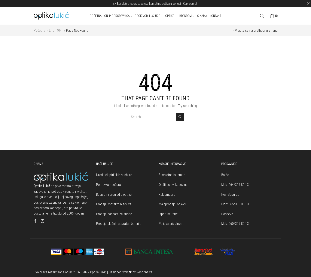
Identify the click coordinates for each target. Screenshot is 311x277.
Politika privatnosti (171, 224)
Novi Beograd (230, 195)
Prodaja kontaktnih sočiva (113, 204)
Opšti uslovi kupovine (173, 185)
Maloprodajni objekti (172, 204)
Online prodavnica (118, 16)
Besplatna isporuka (172, 175)
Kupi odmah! (190, 3)
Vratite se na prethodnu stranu (256, 30)
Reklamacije (167, 195)
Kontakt (215, 16)
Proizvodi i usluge (149, 16)
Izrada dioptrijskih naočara (114, 175)
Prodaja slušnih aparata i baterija (118, 224)
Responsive (144, 272)
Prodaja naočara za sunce (114, 214)
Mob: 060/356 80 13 (235, 224)
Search (180, 116)
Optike (171, 16)
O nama (202, 16)
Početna (96, 16)
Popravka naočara (108, 185)
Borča (225, 175)
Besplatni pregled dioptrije (114, 195)
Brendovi (187, 16)
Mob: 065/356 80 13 (235, 204)
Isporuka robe (168, 214)
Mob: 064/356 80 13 (235, 185)
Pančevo (227, 214)
